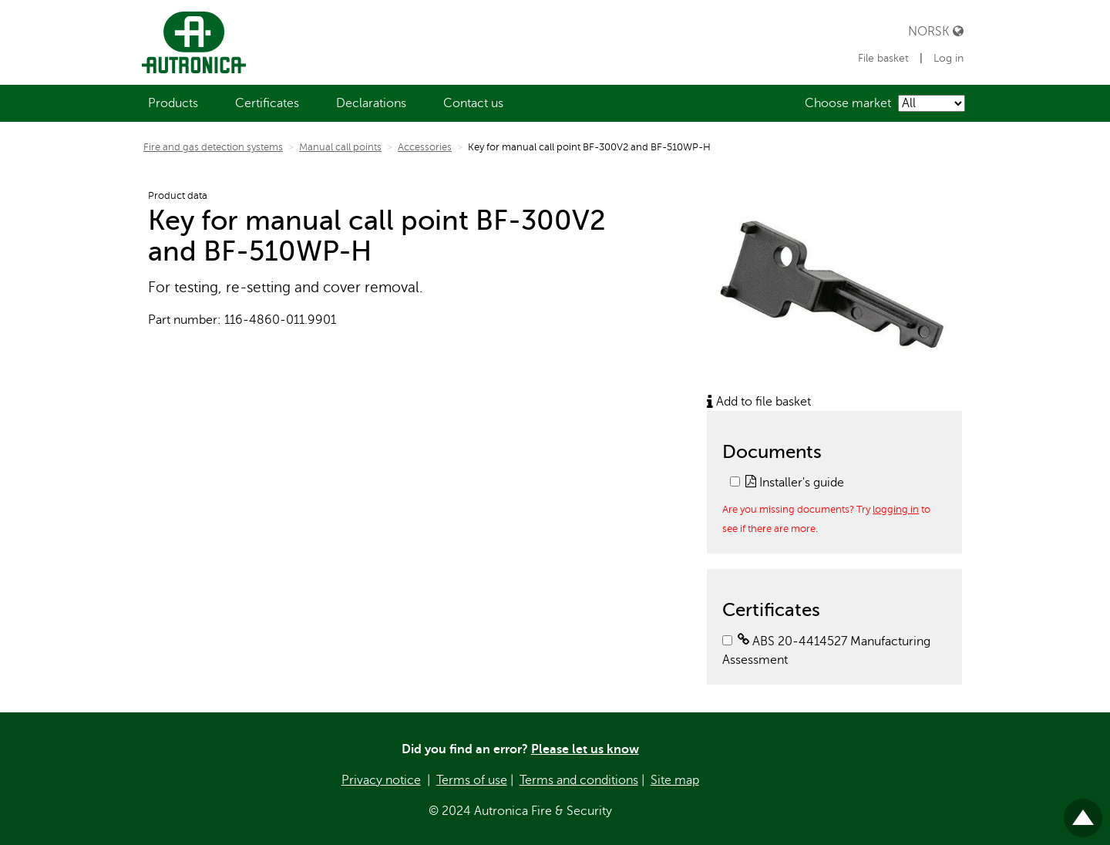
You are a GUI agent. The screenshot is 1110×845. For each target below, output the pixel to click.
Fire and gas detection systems (213, 147)
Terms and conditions (579, 780)
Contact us (473, 103)
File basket (885, 58)
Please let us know (585, 749)
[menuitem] (173, 103)
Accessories (425, 147)
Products (173, 103)
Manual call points (340, 147)
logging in (896, 509)
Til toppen (1083, 811)
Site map (675, 780)
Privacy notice (381, 780)
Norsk (936, 31)
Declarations (371, 103)
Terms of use (471, 780)
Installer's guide (794, 483)
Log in (948, 58)
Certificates (267, 103)
